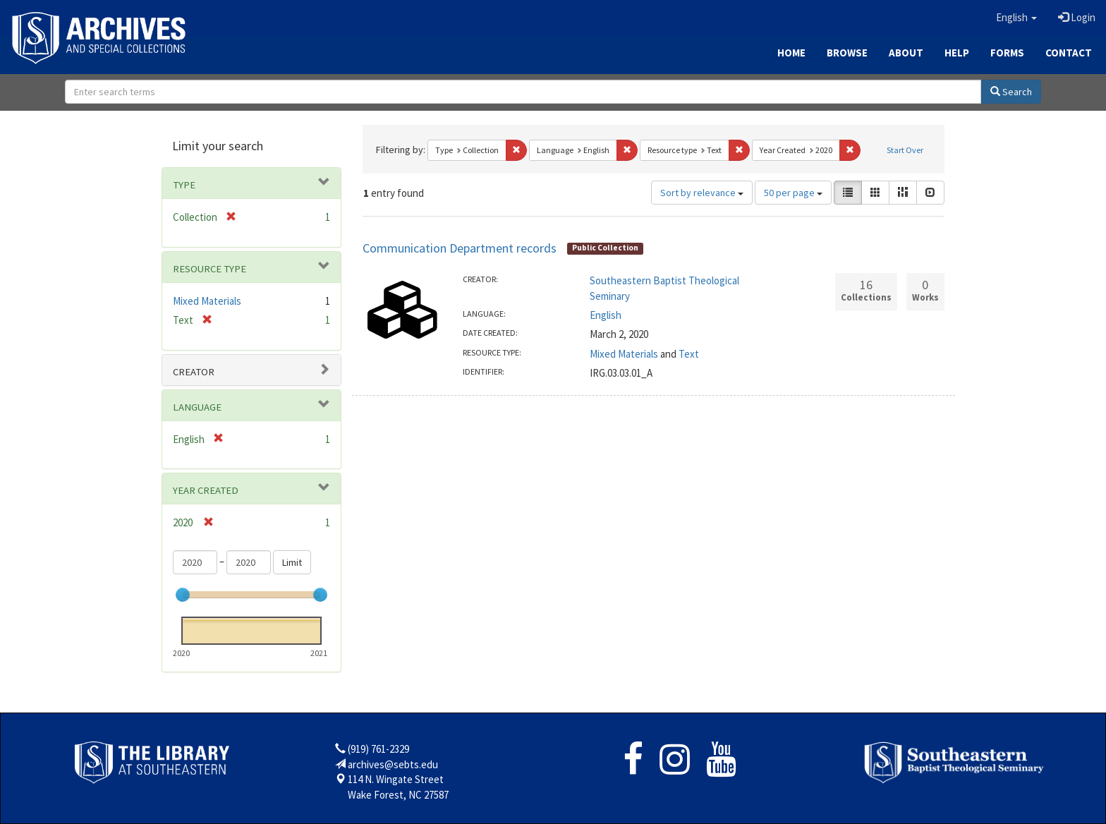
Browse (847, 52)
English (605, 315)
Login (1076, 17)
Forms (1007, 52)
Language (197, 407)
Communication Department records (460, 248)
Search (1011, 91)
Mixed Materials (624, 353)
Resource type (209, 268)
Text (689, 353)
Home (791, 52)
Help (956, 52)
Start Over (905, 150)
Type (184, 184)
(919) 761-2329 (378, 749)
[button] (1016, 17)
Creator (193, 371)
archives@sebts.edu (393, 764)
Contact (1068, 52)
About (906, 52)
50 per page (793, 192)
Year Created (205, 490)
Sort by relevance (701, 192)
